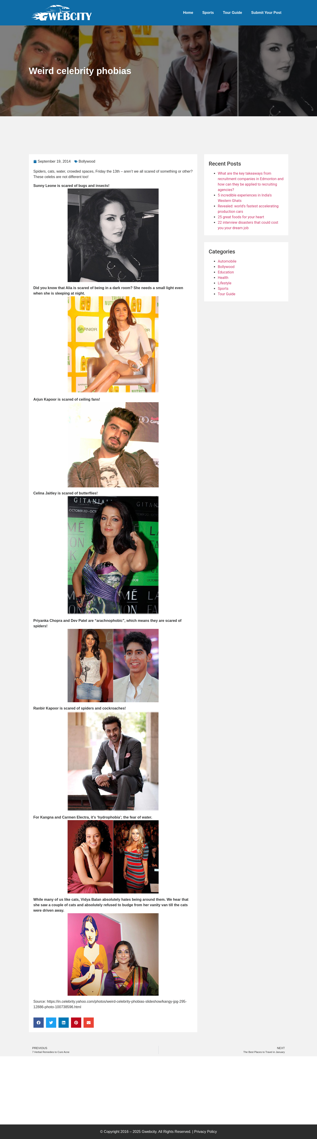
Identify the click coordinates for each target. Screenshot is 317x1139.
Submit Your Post (266, 13)
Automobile (227, 261)
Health (223, 277)
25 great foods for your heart (241, 217)
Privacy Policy (205, 1132)
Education (226, 272)
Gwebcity (149, 1132)
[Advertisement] (112, 129)
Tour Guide (232, 13)
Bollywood (87, 161)
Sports (208, 13)
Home (188, 13)
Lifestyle (224, 283)
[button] (38, 1022)
